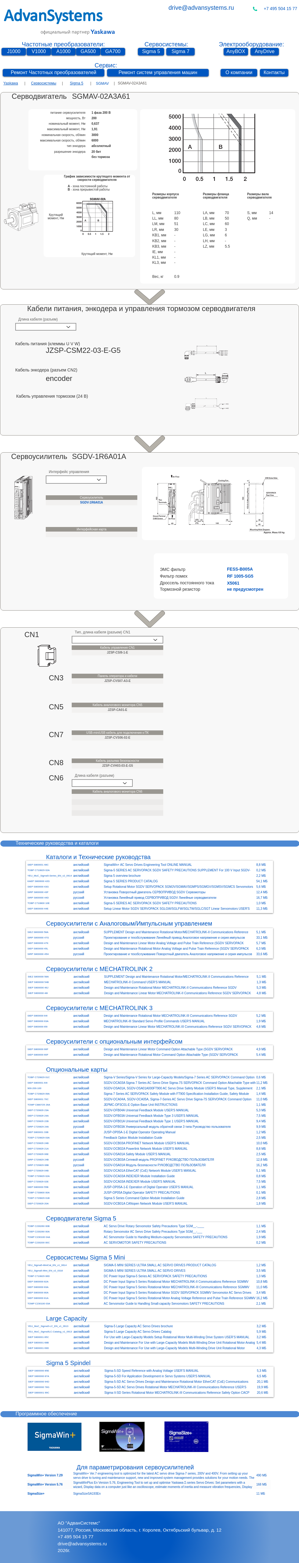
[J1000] (14, 52)
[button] (236, 569)
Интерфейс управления (69, 472)
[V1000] (39, 52)
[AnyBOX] (236, 52)
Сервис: (106, 65)
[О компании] (239, 73)
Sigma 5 (76, 83)
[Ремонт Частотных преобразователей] (53, 73)
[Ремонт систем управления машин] (158, 73)
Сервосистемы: (166, 44)
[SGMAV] (102, 83)
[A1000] (63, 52)
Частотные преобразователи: (63, 44)
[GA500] (88, 52)
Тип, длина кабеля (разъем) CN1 (102, 632)
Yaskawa (10, 83)
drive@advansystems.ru (201, 7)
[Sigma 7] (180, 52)
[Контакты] (274, 73)
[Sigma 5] (151, 52)
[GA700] (113, 52)
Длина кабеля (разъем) (38, 319)
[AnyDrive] (264, 52)
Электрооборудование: (251, 44)
